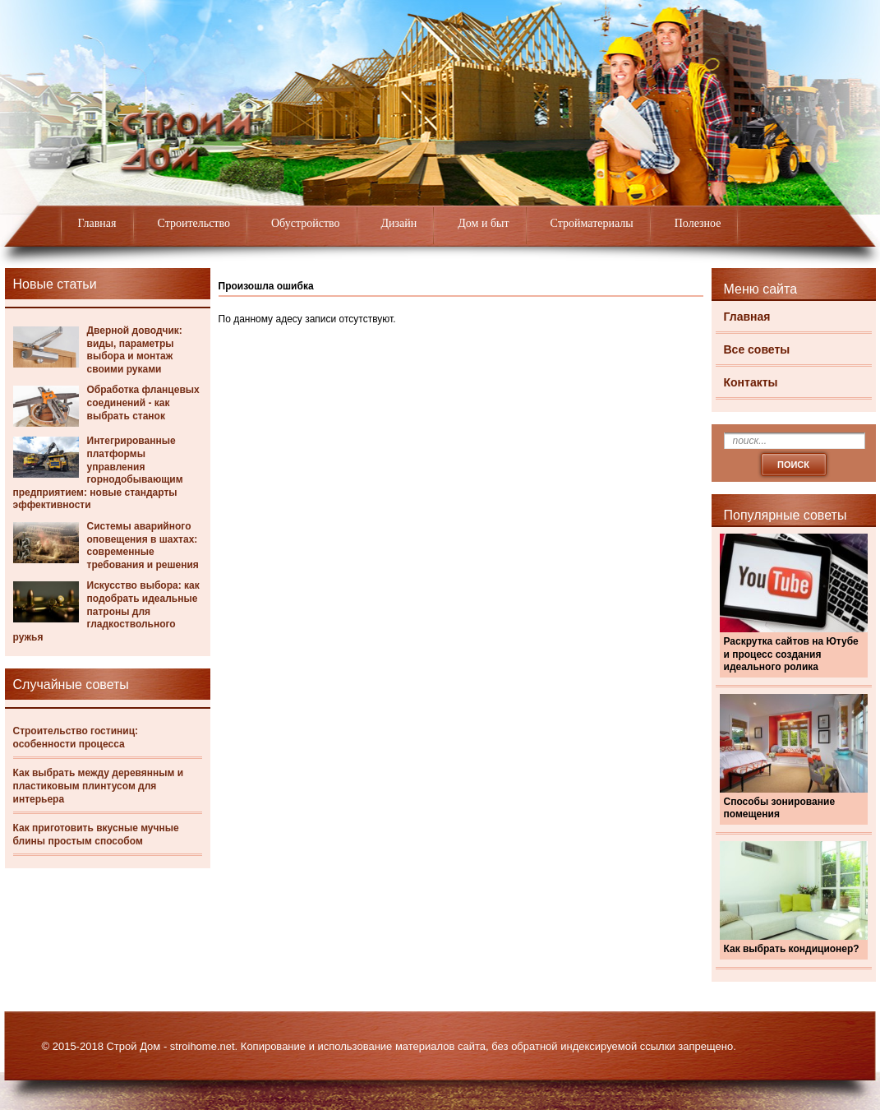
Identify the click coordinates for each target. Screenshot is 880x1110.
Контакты (751, 382)
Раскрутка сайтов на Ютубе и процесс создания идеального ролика (791, 654)
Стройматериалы (592, 223)
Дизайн (399, 223)
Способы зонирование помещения (780, 808)
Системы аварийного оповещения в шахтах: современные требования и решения (143, 545)
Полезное (698, 223)
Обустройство (305, 223)
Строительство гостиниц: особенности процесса (76, 737)
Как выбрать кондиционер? (791, 949)
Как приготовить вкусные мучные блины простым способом (96, 834)
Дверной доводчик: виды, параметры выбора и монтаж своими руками (134, 350)
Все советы (757, 349)
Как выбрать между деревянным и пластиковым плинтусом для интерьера (98, 785)
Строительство (194, 223)
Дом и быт (483, 223)
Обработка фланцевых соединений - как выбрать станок (143, 402)
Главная (97, 223)
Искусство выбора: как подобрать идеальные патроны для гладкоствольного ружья (106, 611)
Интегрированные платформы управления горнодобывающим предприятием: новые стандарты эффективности (98, 473)
